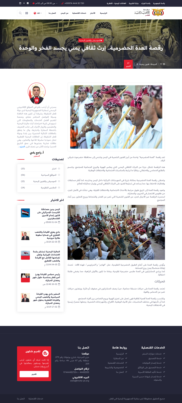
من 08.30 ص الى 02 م (45, 3)
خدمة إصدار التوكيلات (152, 363)
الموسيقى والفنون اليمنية (38, 181)
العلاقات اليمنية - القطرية (116, 3)
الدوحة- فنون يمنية (148, 64)
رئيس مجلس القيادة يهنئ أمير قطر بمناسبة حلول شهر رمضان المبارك (46, 277)
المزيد (22, 146)
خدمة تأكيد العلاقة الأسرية (150, 372)
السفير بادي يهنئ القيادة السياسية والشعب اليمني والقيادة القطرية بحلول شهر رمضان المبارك (46, 298)
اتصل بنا (52, 13)
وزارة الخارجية (134, 3)
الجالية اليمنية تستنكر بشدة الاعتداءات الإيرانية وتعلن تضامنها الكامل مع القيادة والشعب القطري (46, 256)
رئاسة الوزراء (145, 3)
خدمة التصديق (155, 358)
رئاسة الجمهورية (159, 3)
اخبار (38, 168)
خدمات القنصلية (79, 13)
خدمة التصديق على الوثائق (150, 367)
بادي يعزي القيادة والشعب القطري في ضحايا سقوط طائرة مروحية (47, 235)
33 (164, 64)
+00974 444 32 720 (74, 3)
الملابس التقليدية (38, 187)
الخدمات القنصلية (116, 363)
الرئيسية (103, 13)
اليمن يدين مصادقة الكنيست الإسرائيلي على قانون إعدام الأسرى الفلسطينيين (48, 214)
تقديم (34, 374)
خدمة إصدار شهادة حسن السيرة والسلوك (147, 378)
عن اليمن (64, 13)
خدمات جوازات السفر (152, 353)
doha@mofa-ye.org (79, 380)
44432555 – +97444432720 (76, 372)
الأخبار (92, 13)
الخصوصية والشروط (114, 367)
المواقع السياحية (38, 175)
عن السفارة (118, 358)
